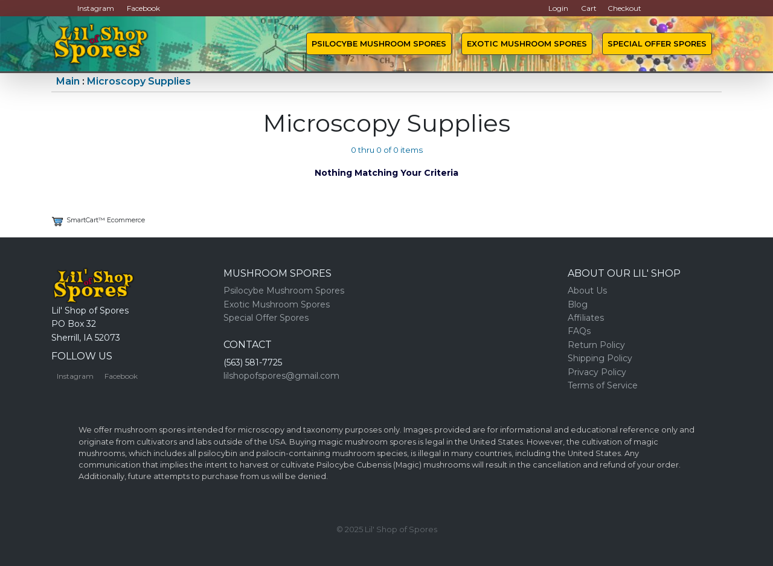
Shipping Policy (600, 358)
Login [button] (558, 8)
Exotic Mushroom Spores (527, 43)
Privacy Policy (597, 372)
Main (68, 81)
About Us (587, 290)
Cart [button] (589, 8)
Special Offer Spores (657, 43)
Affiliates (586, 317)
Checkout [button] (624, 8)
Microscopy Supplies (139, 81)
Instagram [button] (95, 8)
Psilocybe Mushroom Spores (379, 43)
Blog (578, 304)
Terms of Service (603, 385)
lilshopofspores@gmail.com (281, 375)
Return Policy (596, 344)
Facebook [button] (143, 8)
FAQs (579, 331)
